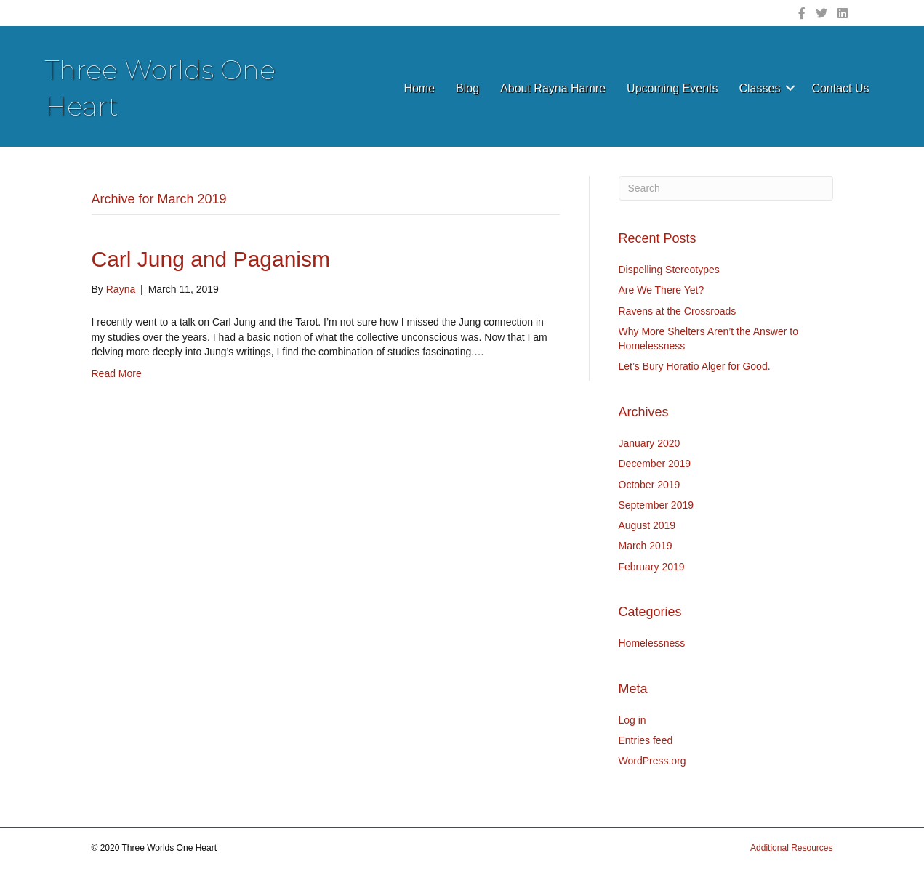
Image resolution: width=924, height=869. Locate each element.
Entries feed (646, 740)
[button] (790, 88)
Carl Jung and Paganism (211, 259)
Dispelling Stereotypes (669, 269)
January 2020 (649, 443)
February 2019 (652, 567)
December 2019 (655, 463)
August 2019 (647, 525)
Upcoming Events (672, 88)
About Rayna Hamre (553, 88)
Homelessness (652, 643)
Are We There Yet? (661, 290)
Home (419, 88)
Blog (467, 88)
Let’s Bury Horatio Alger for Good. (695, 366)
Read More (117, 373)
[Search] (726, 188)
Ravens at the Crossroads (677, 311)
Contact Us (840, 88)
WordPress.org (652, 761)
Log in (632, 720)
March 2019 (645, 545)
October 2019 (649, 484)
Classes (759, 88)
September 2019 (656, 505)
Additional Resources (791, 848)
